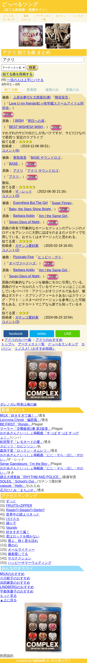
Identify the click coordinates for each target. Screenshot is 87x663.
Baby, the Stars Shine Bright (30, 209)
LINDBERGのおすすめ (17, 587)
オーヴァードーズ (22, 263)
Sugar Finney (62, 203)
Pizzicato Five (23, 257)
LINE (68, 333)
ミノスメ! (78, 15)
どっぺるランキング (63, 344)
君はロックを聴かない (22, 536)
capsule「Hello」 (13, 486)
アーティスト (43, 17)
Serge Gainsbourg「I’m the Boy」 (25, 464)
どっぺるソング (20, 4)
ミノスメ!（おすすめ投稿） (35, 348)
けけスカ (12, 519)
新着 (26, 17)
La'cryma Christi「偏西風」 (20, 420)
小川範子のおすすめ (15, 578)
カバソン (61, 15)
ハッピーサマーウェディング (29, 562)
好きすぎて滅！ (17, 532)
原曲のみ (72, 89)
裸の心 (13, 545)
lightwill (39, 660)
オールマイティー (21, 549)
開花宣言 (61, 97)
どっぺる (8, 17)
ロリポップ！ (61, 660)
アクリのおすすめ (49, 340)
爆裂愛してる (18, 554)
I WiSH (18, 120)
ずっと (11, 501)
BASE (13, 163)
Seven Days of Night (24, 222)
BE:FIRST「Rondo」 (16, 424)
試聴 (8, 114)
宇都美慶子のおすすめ (16, 591)
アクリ (18, 170)
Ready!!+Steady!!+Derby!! (25, 510)
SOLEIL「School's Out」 (18, 481)
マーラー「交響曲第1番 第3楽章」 (25, 428)
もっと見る (8, 596)
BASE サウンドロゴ (46, 157)
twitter (41, 333)
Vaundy (11, 527)
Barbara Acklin (24, 216)
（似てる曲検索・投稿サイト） (25, 10)
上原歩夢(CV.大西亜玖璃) (32, 97)
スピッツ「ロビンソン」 (18, 446)
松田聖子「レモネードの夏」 (21, 442)
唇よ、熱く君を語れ (23, 541)
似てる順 (11, 89)
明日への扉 (36, 121)
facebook (16, 333)
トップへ (8, 344)
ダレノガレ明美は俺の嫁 (18, 404)
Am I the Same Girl (53, 216)
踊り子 (11, 523)
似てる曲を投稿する (18, 74)
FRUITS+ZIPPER (19, 505)
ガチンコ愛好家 (27, 245)
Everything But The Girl (30, 203)
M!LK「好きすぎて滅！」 (19, 415)
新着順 (32, 89)
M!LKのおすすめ (12, 574)
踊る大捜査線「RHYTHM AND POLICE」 (31, 477)
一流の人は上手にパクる (25, 80)
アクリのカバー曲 (18, 340)
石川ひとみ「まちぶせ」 (18, 490)
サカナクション (19, 558)
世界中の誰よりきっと (22, 514)
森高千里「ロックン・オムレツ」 (25, 450)
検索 (32, 67)
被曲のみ (52, 89)
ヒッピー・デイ (49, 257)
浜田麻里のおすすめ (15, 582)
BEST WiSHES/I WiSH (26, 127)
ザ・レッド (23, 191)
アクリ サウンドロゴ (42, 170)
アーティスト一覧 (31, 344)
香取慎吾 (19, 157)
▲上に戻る (8, 600)
